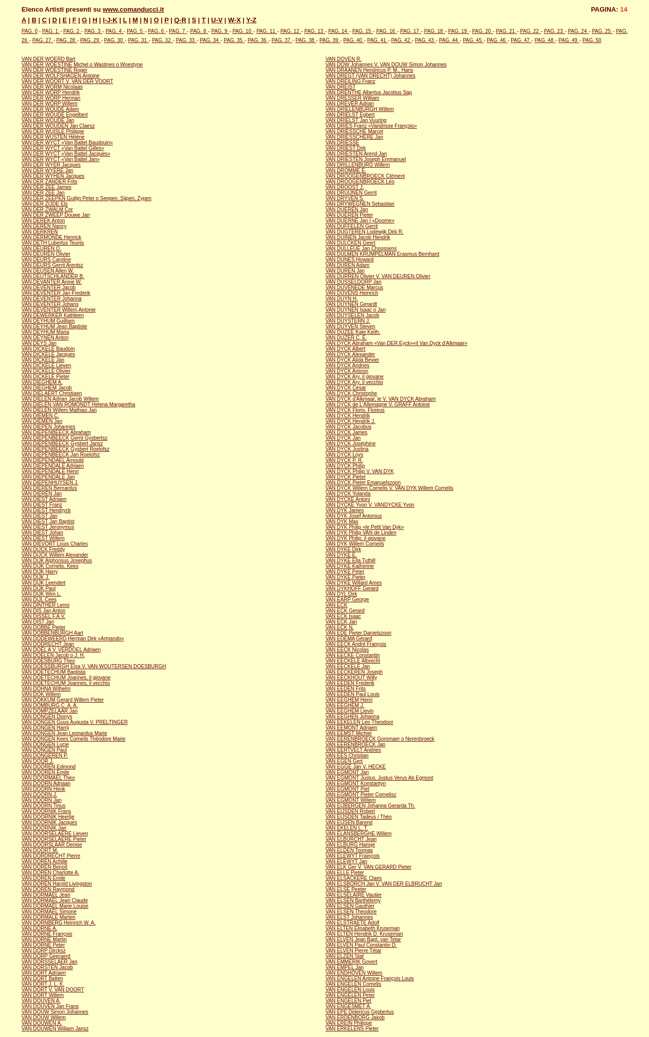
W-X (234, 20)
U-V (217, 20)
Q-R (180, 20)
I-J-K (110, 20)
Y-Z (251, 20)
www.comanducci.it (133, 9)
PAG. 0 (30, 31)
